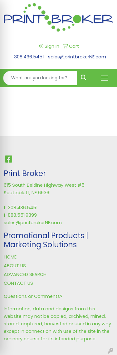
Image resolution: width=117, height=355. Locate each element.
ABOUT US (15, 266)
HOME (10, 257)
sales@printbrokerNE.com (77, 57)
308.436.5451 (29, 57)
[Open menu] (104, 78)
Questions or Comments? (33, 296)
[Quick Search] (40, 78)
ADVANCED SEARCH (25, 274)
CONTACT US (18, 283)
